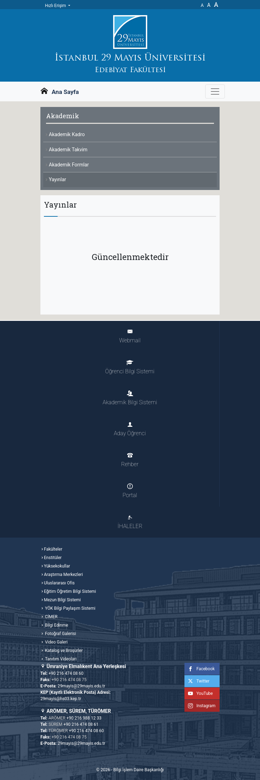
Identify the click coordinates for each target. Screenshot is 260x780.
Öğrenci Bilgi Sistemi (129, 367)
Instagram (199, 706)
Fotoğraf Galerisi (60, 633)
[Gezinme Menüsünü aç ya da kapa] (215, 91)
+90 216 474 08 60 (66, 673)
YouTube (198, 693)
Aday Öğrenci (130, 429)
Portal (130, 491)
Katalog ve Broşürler (63, 650)
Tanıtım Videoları (60, 659)
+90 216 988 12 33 (84, 718)
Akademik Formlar (69, 164)
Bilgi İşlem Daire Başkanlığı (138, 769)
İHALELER (130, 521)
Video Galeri (55, 642)
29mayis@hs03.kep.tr (60, 698)
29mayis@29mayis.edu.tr (81, 686)
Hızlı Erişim (56, 5)
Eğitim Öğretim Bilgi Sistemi (70, 591)
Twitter (196, 681)
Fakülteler (53, 549)
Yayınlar (57, 179)
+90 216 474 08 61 (81, 724)
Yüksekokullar (57, 566)
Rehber (129, 460)
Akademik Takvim (68, 149)
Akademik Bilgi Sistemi (130, 398)
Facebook (199, 669)
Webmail (129, 336)
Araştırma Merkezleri (63, 574)
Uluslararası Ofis (59, 583)
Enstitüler (52, 557)
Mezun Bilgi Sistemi (62, 599)
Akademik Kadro (67, 134)
